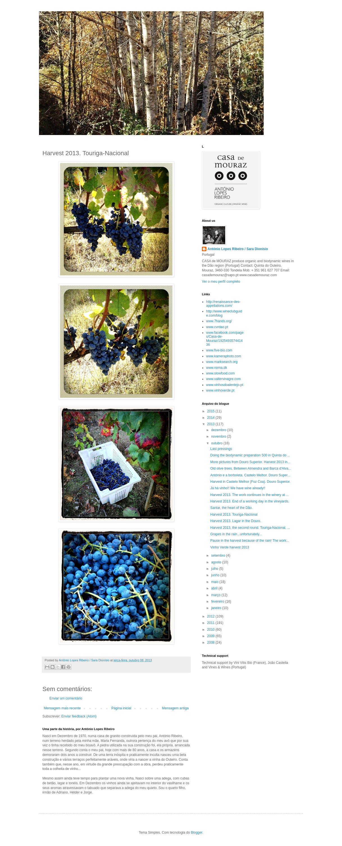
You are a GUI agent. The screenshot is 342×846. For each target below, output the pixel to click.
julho (215, 569)
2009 (211, 636)
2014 (211, 418)
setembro (218, 555)
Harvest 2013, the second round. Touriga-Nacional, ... (250, 528)
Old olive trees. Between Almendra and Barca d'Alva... (250, 468)
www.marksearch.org (222, 362)
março (216, 595)
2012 (211, 616)
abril (214, 588)
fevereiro (218, 601)
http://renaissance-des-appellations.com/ (223, 304)
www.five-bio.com (219, 350)
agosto (216, 562)
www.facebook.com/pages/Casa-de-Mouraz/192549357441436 (224, 339)
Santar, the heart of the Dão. (231, 508)
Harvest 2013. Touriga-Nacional (233, 514)
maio (215, 582)
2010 (211, 630)
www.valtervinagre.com (223, 379)
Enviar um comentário (65, 698)
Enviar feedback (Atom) (78, 716)
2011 (211, 623)
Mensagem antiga (175, 708)
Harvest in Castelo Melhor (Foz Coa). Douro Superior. (250, 482)
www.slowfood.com (220, 373)
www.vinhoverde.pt (220, 390)
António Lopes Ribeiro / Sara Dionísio (238, 249)
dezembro (219, 430)
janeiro (216, 608)
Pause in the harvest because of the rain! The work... (249, 541)
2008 (211, 642)
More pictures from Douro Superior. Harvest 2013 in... (250, 462)
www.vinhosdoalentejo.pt (224, 385)
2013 (211, 424)
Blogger (196, 832)
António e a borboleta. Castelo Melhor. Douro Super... (250, 475)
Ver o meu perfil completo (221, 281)
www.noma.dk (216, 368)
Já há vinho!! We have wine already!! (237, 488)
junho (215, 575)
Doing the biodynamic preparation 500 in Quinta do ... (250, 455)
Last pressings (221, 449)
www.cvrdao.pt (217, 327)
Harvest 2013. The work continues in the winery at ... (249, 495)
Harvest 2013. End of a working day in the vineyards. (249, 501)
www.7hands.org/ (219, 321)
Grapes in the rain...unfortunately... (236, 534)
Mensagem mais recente (62, 708)
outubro (217, 443)
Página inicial (121, 708)
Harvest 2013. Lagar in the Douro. (235, 521)
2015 (211, 411)
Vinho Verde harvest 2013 (229, 547)
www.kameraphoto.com (223, 356)
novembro (219, 436)
